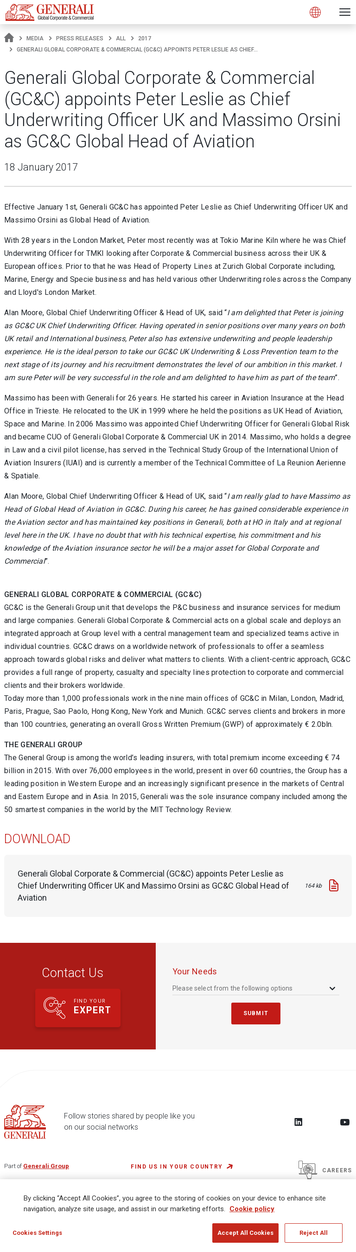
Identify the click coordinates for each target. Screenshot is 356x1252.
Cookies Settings (37, 1232)
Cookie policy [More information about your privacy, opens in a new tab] (251, 1209)
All (121, 38)
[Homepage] (9, 38)
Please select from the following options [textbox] (232, 988)
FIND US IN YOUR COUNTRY (177, 1166)
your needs (194, 971)
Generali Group (46, 1166)
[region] (178, 1215)
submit (255, 1013)
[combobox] (254, 988)
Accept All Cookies (245, 1232)
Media (35, 38)
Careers (325, 1170)
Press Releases (79, 38)
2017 (144, 38)
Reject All (313, 1232)
